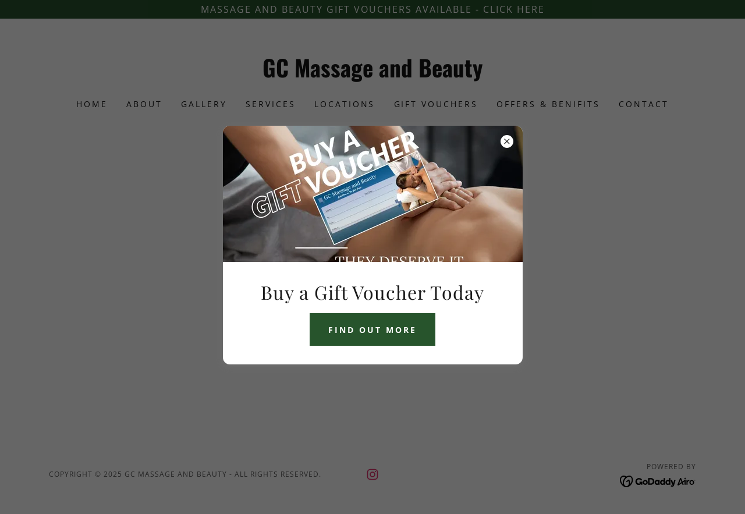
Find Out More (372, 329)
